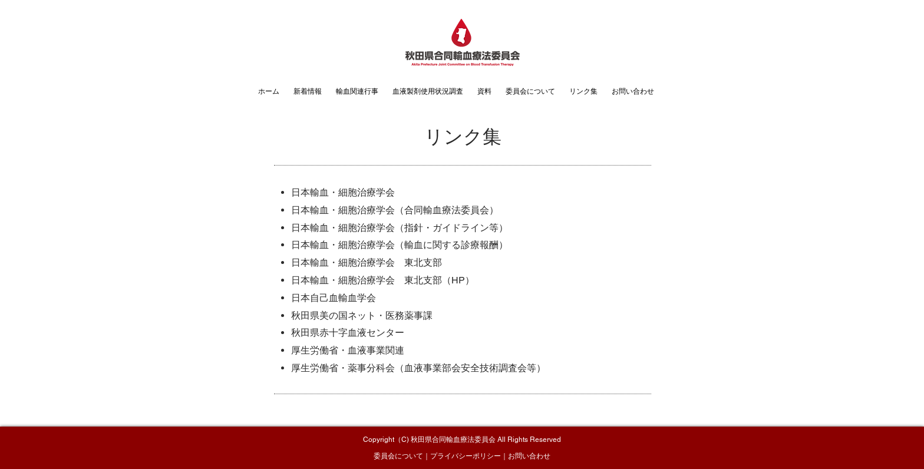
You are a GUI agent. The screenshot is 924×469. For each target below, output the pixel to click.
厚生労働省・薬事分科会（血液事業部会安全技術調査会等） (418, 368)
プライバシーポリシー (465, 456)
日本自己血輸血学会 (333, 297)
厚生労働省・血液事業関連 (347, 350)
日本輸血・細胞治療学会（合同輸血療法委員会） (395, 210)
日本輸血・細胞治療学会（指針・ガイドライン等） (399, 227)
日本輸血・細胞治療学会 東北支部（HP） (382, 280)
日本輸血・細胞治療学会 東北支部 (366, 262)
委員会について (398, 456)
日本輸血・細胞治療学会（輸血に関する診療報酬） (399, 244)
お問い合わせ (529, 456)
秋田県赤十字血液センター (347, 332)
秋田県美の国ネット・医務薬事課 (362, 315)
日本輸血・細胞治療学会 (343, 192)
